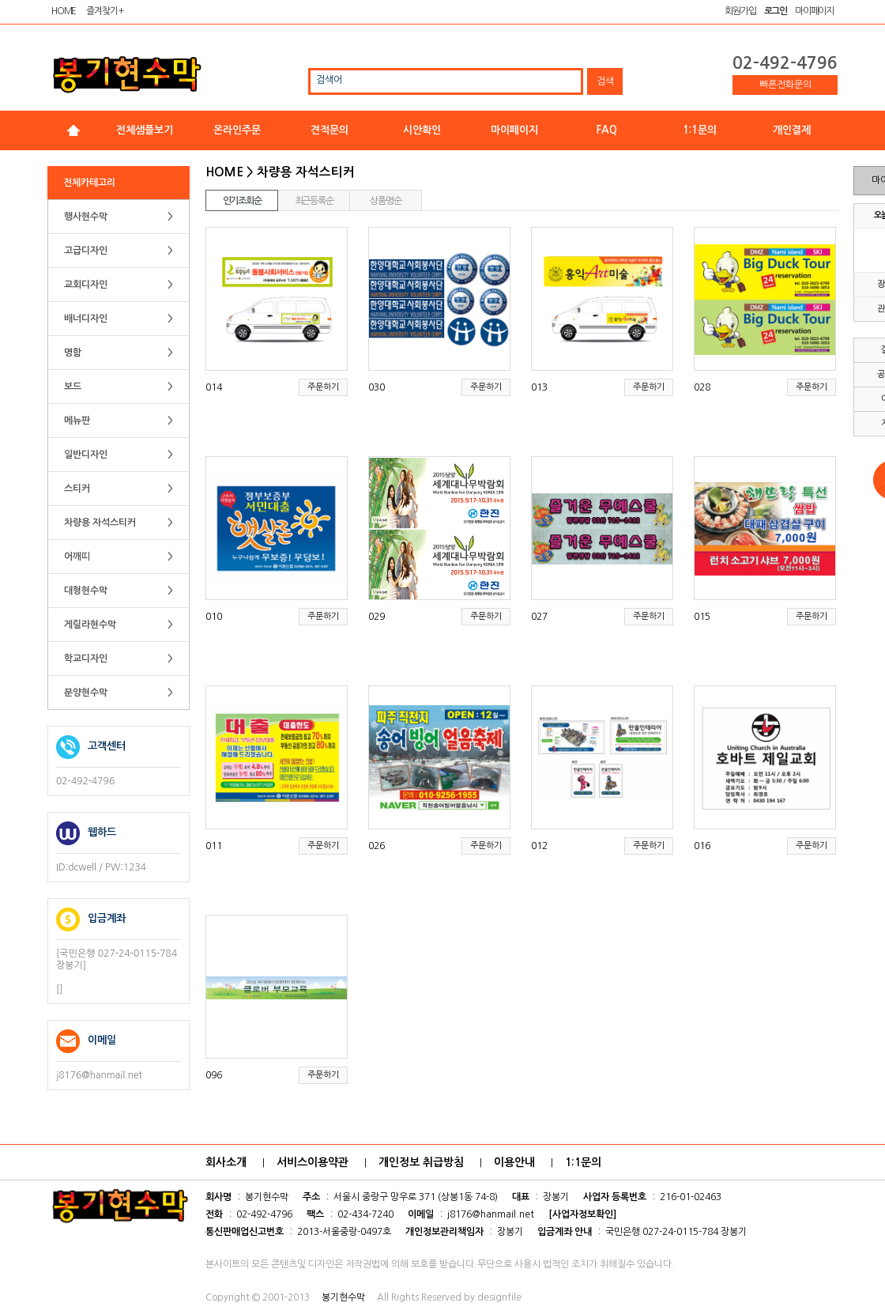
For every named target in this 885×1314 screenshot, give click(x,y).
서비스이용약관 (312, 1162)
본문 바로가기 (0, 0)
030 (376, 387)
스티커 (118, 488)
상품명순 (385, 201)
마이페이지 (814, 11)
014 (213, 387)
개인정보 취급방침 (421, 1162)
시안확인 (422, 130)
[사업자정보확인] (582, 1214)
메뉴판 (118, 420)
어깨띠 (118, 556)
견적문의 (329, 130)
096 (213, 1075)
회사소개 (226, 1162)
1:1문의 (700, 130)
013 (539, 387)
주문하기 (323, 387)
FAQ (607, 130)
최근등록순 (314, 201)
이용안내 (514, 1162)
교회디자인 (118, 284)
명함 (118, 352)
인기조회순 (242, 201)
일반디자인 (118, 454)
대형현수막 (118, 590)
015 (702, 616)
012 (539, 846)
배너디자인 (118, 318)
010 (213, 616)
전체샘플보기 (144, 130)
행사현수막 (118, 216)
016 (702, 846)
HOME (63, 11)
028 (702, 387)
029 (376, 616)
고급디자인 (118, 250)
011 (213, 846)
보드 (118, 386)
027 (539, 616)
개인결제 (792, 130)
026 (376, 846)
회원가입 (740, 11)
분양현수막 (118, 692)
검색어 (329, 80)
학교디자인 (118, 658)
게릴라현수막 (118, 624)
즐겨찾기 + (104, 11)
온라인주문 (237, 130)
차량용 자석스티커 (118, 522)
